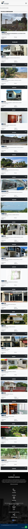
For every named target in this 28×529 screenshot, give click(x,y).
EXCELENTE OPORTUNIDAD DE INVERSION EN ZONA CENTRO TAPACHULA (12, 192)
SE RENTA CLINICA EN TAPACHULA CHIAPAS (7, 416)
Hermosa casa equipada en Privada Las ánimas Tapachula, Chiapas (12, 237)
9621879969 (14, 495)
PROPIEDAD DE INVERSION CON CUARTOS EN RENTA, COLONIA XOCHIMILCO (12, 147)
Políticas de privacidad (14, 484)
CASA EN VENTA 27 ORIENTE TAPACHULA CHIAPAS (8, 125)
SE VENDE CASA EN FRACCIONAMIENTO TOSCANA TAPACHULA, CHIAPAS (11, 259)
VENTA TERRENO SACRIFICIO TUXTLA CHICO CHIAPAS (9, 461)
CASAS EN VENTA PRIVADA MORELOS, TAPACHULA (8, 371)
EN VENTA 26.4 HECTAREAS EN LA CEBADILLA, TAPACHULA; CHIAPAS (11, 80)
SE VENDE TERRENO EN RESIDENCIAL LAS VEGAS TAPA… (14, 33)
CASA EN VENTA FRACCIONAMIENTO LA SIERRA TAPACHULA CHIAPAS (11, 102)
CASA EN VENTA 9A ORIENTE (5, 349)
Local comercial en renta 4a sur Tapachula (8, 304)
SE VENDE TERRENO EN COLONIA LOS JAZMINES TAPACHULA (10, 214)
